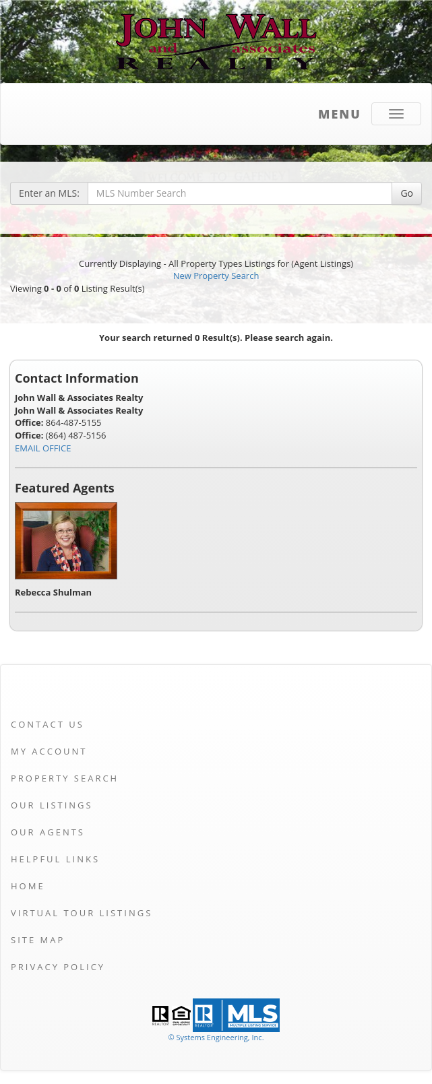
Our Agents (48, 832)
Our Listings (52, 805)
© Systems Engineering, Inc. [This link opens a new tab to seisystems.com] (216, 1037)
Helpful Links (55, 859)
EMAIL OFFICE (43, 448)
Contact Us (47, 724)
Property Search (65, 778)
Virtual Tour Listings (81, 913)
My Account (49, 751)
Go (406, 193)
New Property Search (216, 275)
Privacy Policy (58, 967)
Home (28, 886)
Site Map (38, 940)
